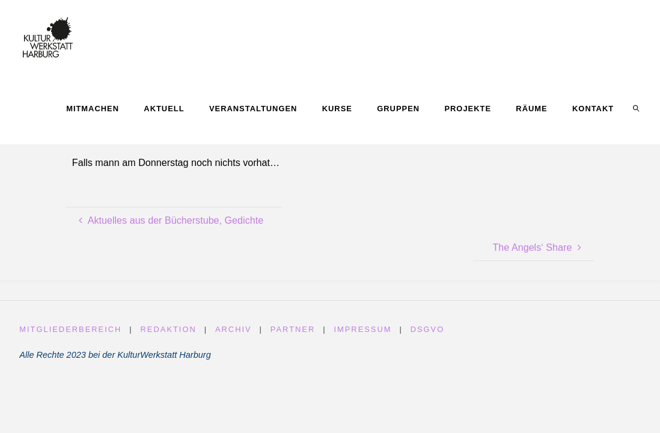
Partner (292, 329)
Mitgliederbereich (70, 329)
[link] (636, 108)
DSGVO (428, 329)
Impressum (363, 329)
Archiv (233, 329)
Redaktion (169, 329)
